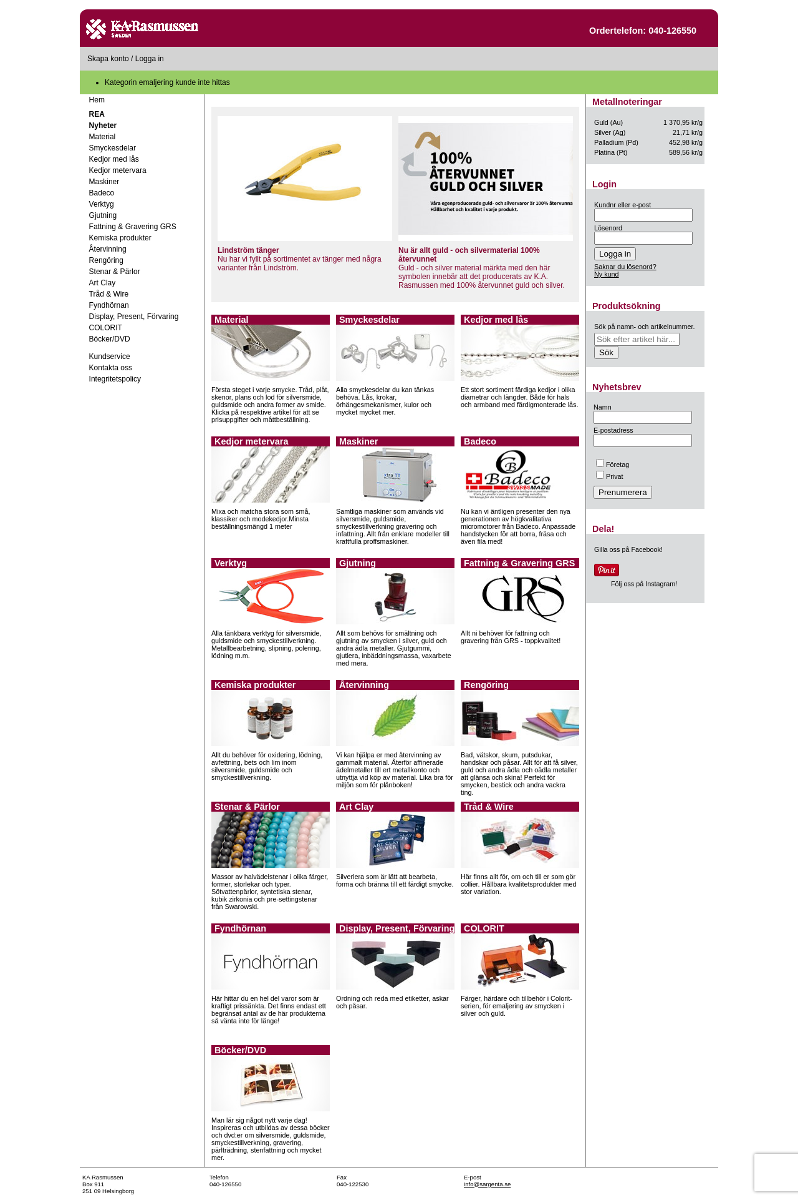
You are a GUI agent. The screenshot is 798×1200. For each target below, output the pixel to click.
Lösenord (608, 228)
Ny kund (606, 274)
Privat (609, 476)
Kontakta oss (110, 367)
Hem (97, 100)
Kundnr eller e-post (622, 205)
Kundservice (109, 356)
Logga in (149, 58)
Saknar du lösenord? (625, 266)
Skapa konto (108, 58)
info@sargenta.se (487, 1184)
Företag (612, 464)
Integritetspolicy (115, 379)
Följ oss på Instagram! (644, 584)
